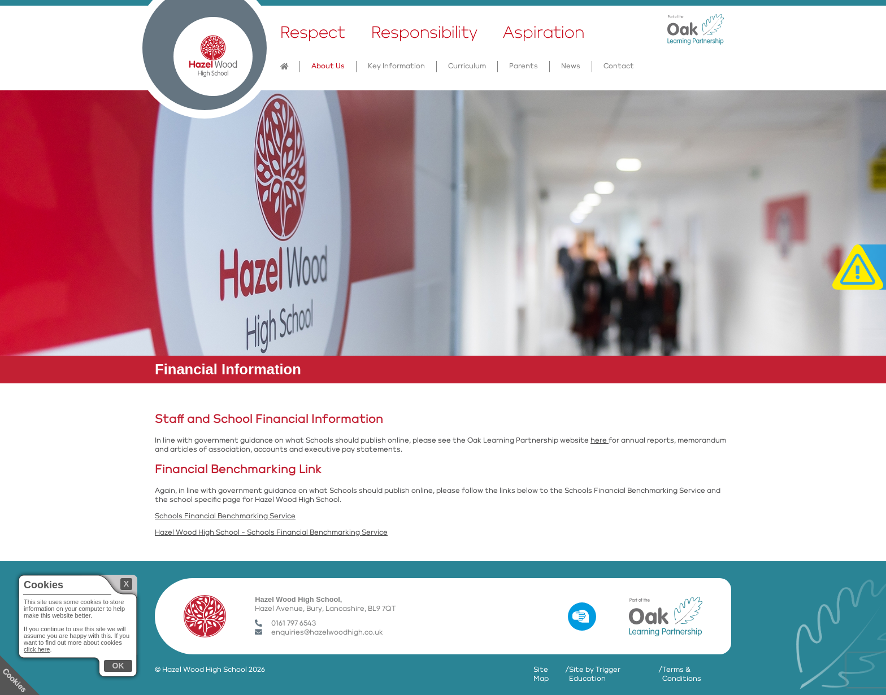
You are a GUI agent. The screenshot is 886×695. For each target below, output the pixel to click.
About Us (328, 66)
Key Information (396, 66)
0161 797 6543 (285, 623)
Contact (618, 66)
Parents (523, 66)
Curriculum (467, 66)
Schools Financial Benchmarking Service (225, 516)
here (599, 440)
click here (37, 649)
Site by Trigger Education (594, 674)
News (570, 66)
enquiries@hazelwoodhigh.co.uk (319, 632)
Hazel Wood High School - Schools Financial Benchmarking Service (271, 532)
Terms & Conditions (681, 674)
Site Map (541, 674)
